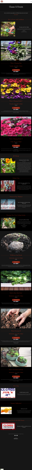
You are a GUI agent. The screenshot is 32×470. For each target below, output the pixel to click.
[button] (31, 1)
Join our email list (16, 14)
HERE (20, 188)
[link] (2, 1)
